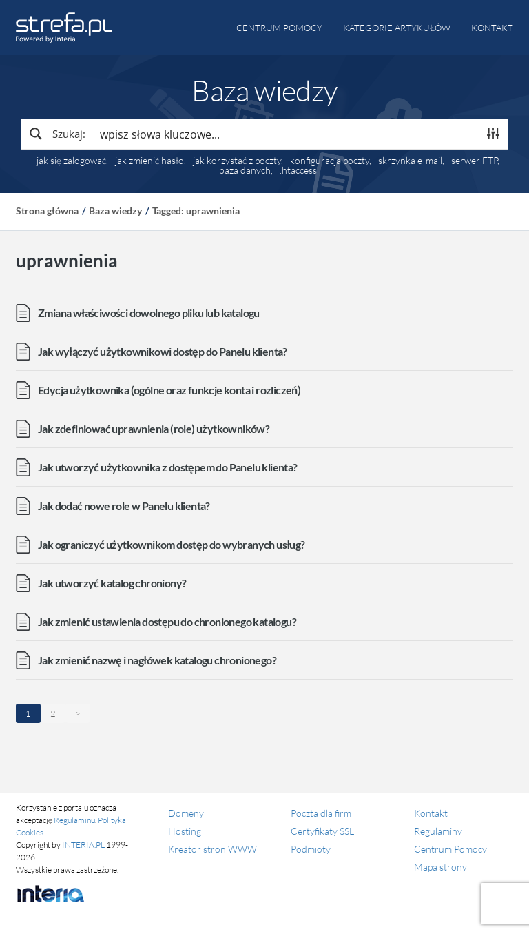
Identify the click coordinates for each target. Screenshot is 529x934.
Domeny (186, 813)
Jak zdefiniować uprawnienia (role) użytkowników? (153, 428)
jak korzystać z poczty (237, 160)
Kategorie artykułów (396, 27)
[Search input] (286, 134)
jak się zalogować (71, 160)
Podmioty (311, 849)
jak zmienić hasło (149, 160)
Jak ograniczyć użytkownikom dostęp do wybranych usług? (171, 544)
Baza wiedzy (115, 210)
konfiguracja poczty (329, 160)
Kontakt (492, 27)
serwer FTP (474, 160)
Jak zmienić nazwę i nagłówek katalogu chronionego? (157, 660)
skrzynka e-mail (410, 160)
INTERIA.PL (83, 845)
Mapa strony (440, 867)
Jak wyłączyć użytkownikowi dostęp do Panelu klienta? (162, 351)
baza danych (245, 170)
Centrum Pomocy (450, 849)
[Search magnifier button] (56, 134)
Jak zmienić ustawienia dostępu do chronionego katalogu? (167, 621)
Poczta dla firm (321, 813)
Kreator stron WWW (212, 849)
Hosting (184, 831)
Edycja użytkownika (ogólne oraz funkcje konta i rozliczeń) (169, 389)
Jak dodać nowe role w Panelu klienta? (124, 505)
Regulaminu (74, 820)
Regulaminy (438, 831)
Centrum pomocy (279, 27)
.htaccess (298, 170)
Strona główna (47, 210)
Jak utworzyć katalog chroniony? (112, 582)
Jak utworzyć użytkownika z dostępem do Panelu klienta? (168, 467)
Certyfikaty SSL (322, 831)
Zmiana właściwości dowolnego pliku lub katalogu (149, 312)
